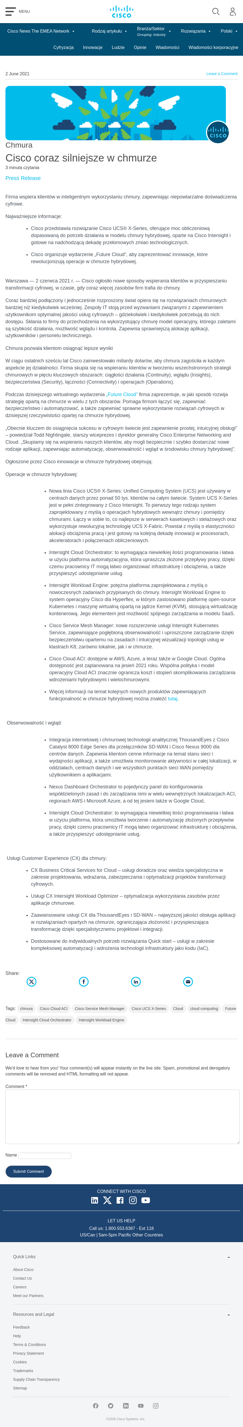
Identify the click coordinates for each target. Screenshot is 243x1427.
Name (11, 1155)
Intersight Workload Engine (101, 1020)
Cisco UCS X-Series (149, 1008)
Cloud (178, 1008)
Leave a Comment (222, 73)
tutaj (172, 698)
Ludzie (118, 47)
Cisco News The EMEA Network (41, 31)
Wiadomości (167, 47)
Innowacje (92, 47)
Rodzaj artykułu (110, 31)
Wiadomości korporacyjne (213, 47)
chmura (26, 1008)
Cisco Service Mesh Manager (99, 1008)
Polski (229, 31)
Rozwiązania (196, 31)
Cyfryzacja (64, 47)
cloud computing (204, 1008)
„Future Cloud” (122, 394)
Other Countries (147, 1235)
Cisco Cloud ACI (54, 1008)
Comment (16, 1086)
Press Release (23, 178)
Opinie (140, 47)
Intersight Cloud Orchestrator (47, 1020)
